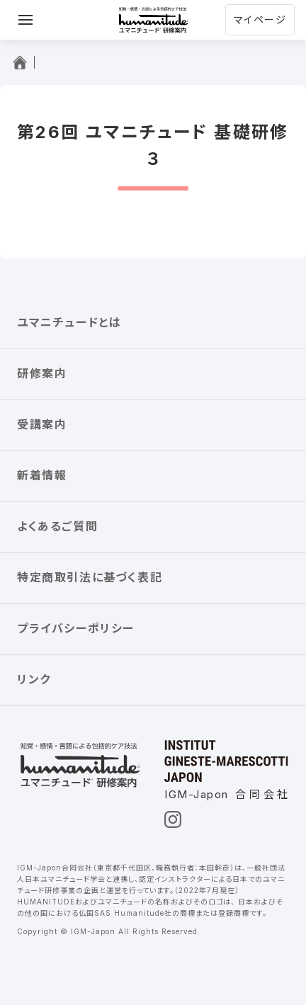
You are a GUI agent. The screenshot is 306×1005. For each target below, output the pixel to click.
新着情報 (42, 475)
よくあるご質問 (57, 526)
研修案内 (42, 373)
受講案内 (42, 424)
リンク (34, 679)
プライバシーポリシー (76, 628)
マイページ (260, 19)
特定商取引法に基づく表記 (89, 577)
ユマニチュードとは (69, 322)
